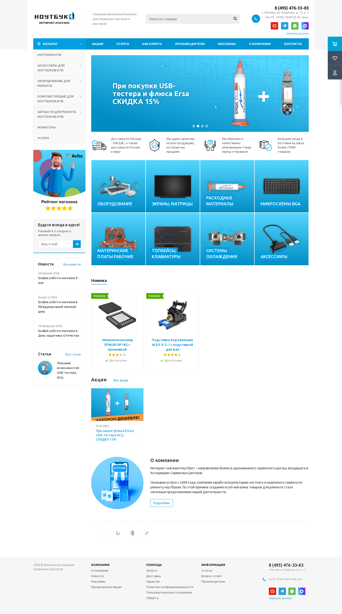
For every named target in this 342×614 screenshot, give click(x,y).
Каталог (50, 43)
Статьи (206, 570)
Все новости (72, 264)
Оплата (151, 570)
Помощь (154, 564)
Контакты (293, 43)
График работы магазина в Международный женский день (57, 306)
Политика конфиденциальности (169, 587)
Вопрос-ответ (211, 576)
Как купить (152, 43)
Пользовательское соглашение (169, 592)
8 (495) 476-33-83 (292, 8)
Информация (213, 564)
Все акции (121, 380)
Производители (190, 43)
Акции (97, 43)
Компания (100, 564)
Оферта (152, 597)
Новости (97, 576)
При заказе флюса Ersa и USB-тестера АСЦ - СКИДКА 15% (115, 435)
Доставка (153, 576)
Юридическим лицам (106, 587)
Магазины (227, 43)
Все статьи (73, 354)
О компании (260, 43)
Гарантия (153, 581)
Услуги (122, 43)
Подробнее (161, 503)
